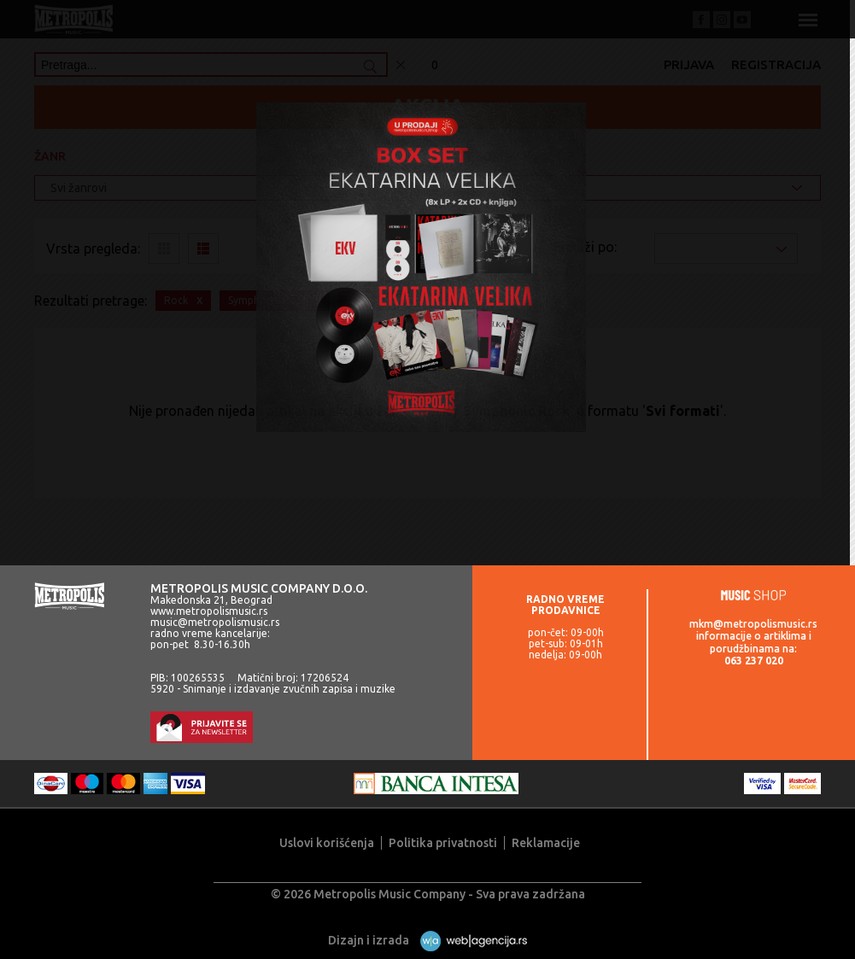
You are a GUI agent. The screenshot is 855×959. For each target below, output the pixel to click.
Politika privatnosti (443, 843)
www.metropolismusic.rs (208, 611)
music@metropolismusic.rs (214, 622)
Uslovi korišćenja (326, 843)
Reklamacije (546, 843)
